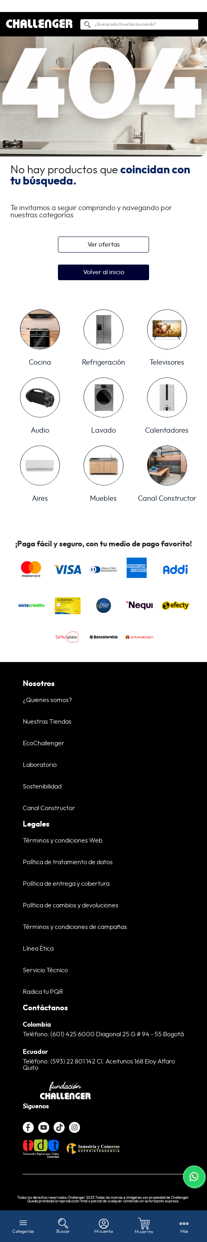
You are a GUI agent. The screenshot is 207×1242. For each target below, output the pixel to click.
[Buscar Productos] (87, 14)
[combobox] (139, 12)
